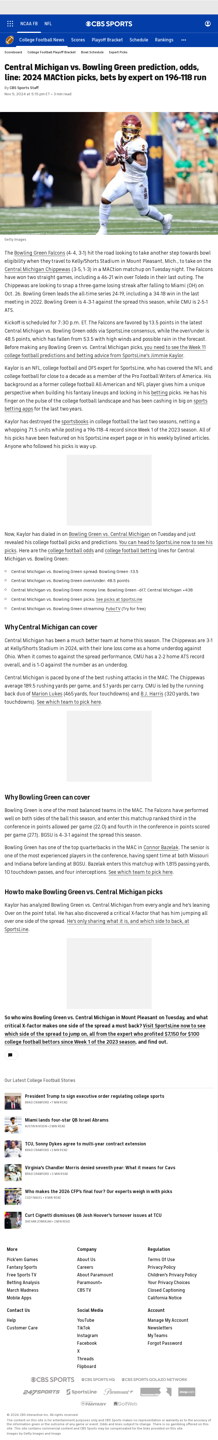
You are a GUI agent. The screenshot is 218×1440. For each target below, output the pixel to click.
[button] (184, 40)
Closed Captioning (166, 1290)
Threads (85, 1359)
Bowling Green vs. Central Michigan (109, 534)
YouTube (85, 1320)
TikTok (83, 1328)
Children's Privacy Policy (172, 1275)
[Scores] (78, 40)
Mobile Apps (19, 1298)
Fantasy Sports (22, 1267)
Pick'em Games (22, 1260)
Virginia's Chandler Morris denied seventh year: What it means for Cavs (100, 1168)
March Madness (23, 1290)
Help (11, 1320)
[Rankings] (164, 40)
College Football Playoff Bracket (51, 52)
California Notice (165, 1298)
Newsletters (160, 1328)
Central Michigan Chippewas (37, 269)
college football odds (71, 550)
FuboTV (113, 609)
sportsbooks (75, 421)
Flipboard (86, 1366)
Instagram (87, 1335)
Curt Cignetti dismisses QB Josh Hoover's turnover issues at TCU (93, 1215)
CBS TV (84, 1290)
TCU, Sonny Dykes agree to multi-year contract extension (85, 1144)
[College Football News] (42, 40)
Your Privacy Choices (169, 1282)
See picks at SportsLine (119, 599)
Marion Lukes (47, 694)
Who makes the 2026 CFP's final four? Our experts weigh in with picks (98, 1191)
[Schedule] (139, 40)
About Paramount (95, 1275)
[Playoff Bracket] (107, 40)
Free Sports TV (22, 1275)
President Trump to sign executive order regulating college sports (94, 1096)
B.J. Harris (152, 694)
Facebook (87, 1343)
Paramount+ (89, 1282)
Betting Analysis (23, 1282)
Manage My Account (168, 1320)
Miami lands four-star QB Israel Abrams (67, 1120)
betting (159, 393)
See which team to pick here (69, 702)
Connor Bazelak (161, 847)
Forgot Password (165, 1343)
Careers (85, 1267)
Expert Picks (118, 52)
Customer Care (22, 1328)
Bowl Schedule (92, 52)
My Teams (158, 1335)
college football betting (131, 550)
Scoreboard (13, 52)
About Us (86, 1260)
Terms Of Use (161, 1260)
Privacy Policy (161, 1267)
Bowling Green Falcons (39, 253)
